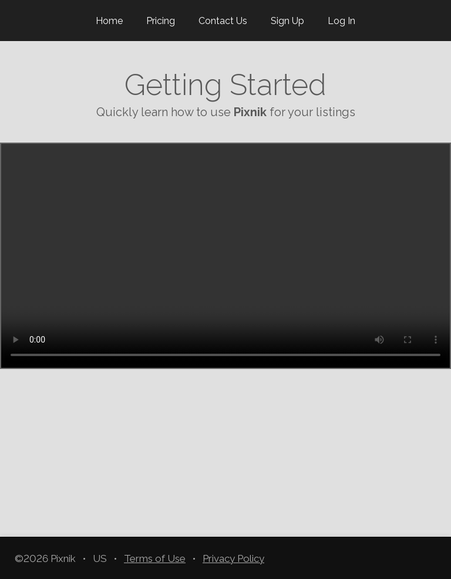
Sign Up (287, 20)
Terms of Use (155, 558)
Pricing (160, 20)
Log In (341, 20)
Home (109, 20)
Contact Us (222, 20)
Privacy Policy (233, 558)
